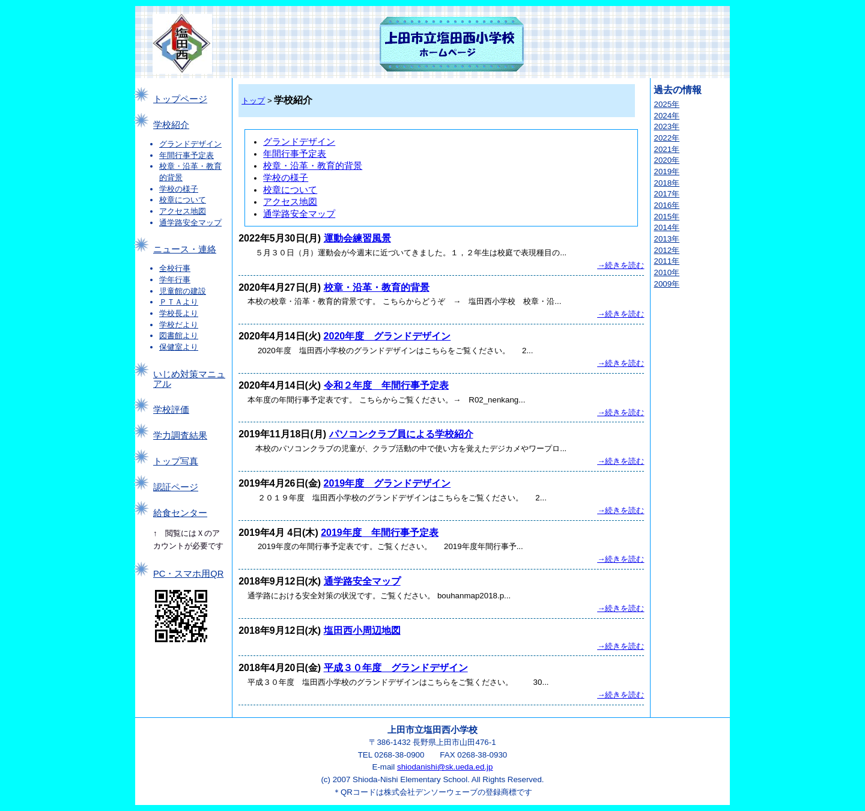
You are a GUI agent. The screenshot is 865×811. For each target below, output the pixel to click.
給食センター (180, 513)
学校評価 (171, 410)
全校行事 (174, 268)
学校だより (178, 324)
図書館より (178, 335)
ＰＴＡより (178, 301)
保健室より (178, 346)
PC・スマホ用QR (188, 574)
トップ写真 (175, 461)
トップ (253, 100)
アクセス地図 (182, 211)
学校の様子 (178, 188)
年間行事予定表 (186, 155)
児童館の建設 (182, 291)
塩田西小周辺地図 (362, 630)
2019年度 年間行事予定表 (380, 532)
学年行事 (174, 279)
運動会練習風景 (357, 238)
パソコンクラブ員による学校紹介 (401, 434)
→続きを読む (620, 265)
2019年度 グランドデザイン (387, 483)
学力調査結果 (180, 435)
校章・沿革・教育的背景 (312, 166)
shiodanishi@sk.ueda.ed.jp (445, 766)
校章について (182, 199)
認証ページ (175, 487)
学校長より (178, 313)
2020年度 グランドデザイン (387, 336)
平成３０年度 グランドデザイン (396, 668)
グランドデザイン (190, 143)
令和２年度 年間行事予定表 (386, 385)
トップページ (180, 99)
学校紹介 (171, 125)
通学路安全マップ (190, 222)
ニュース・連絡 (184, 249)
